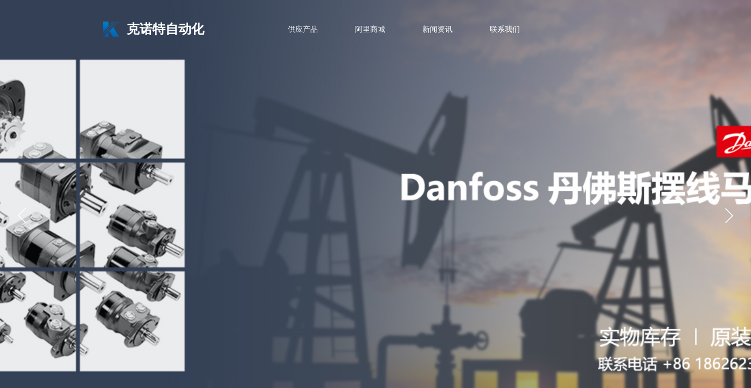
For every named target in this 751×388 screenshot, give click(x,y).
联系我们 (505, 29)
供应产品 (303, 29)
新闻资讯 (437, 29)
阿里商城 (370, 29)
